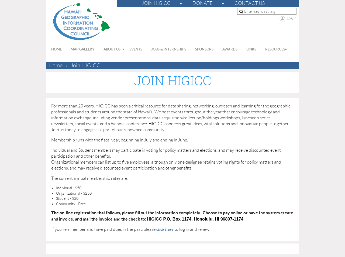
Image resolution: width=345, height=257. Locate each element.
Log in (291, 18)
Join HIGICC (156, 3)
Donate (202, 3)
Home (56, 65)
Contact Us (249, 3)
